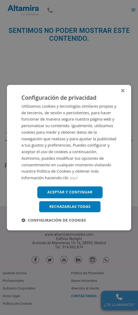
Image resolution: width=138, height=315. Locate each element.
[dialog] (69, 157)
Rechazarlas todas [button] (69, 206)
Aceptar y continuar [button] (70, 191)
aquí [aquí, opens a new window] (74, 178)
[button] (53, 220)
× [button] (123, 91)
